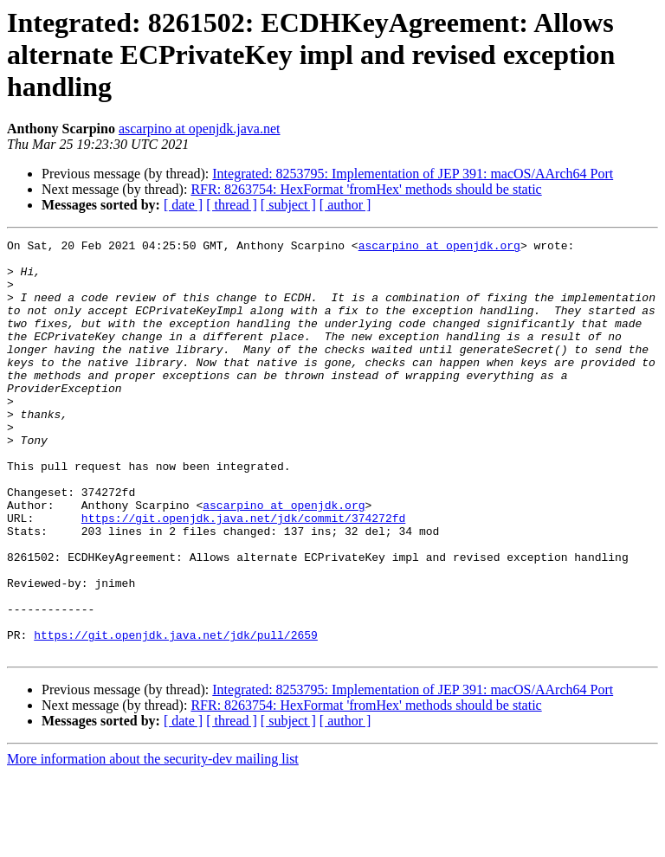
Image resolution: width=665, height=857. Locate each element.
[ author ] (345, 204)
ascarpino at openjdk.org (439, 247)
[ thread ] (231, 204)
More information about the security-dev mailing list (153, 841)
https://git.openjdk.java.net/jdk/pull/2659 (176, 715)
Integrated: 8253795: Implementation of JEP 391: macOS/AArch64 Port (412, 173)
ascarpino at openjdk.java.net (200, 128)
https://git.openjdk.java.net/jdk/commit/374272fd (243, 575)
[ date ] (183, 204)
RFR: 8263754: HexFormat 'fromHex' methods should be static (365, 189)
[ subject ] (288, 204)
